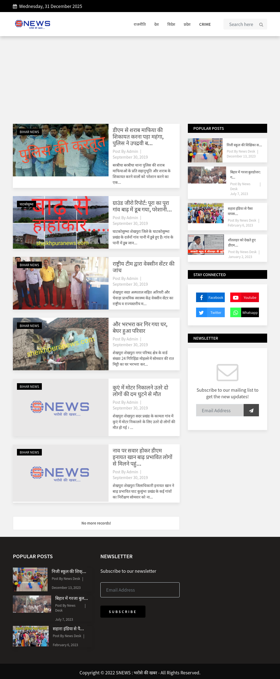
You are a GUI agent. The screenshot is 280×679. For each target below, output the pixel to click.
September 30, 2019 (130, 157)
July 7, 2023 (239, 193)
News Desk (246, 151)
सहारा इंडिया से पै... (68, 628)
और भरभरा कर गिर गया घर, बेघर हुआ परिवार (140, 327)
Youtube (243, 297)
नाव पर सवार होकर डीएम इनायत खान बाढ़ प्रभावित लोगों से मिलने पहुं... (142, 456)
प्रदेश (187, 24)
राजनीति (140, 24)
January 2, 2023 (240, 256)
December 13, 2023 (241, 156)
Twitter (208, 312)
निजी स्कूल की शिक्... (69, 571)
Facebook (209, 297)
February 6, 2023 (240, 225)
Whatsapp (244, 312)
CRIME (205, 24)
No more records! (96, 523)
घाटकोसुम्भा (26, 204)
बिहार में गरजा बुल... (71, 598)
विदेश (171, 24)
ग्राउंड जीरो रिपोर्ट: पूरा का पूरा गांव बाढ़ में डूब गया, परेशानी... (142, 206)
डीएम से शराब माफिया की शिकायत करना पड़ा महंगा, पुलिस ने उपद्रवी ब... (138, 136)
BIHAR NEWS (29, 131)
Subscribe (123, 611)
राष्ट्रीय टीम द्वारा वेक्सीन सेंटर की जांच (143, 266)
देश (156, 24)
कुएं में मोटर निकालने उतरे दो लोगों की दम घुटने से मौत (140, 390)
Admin (132, 151)
